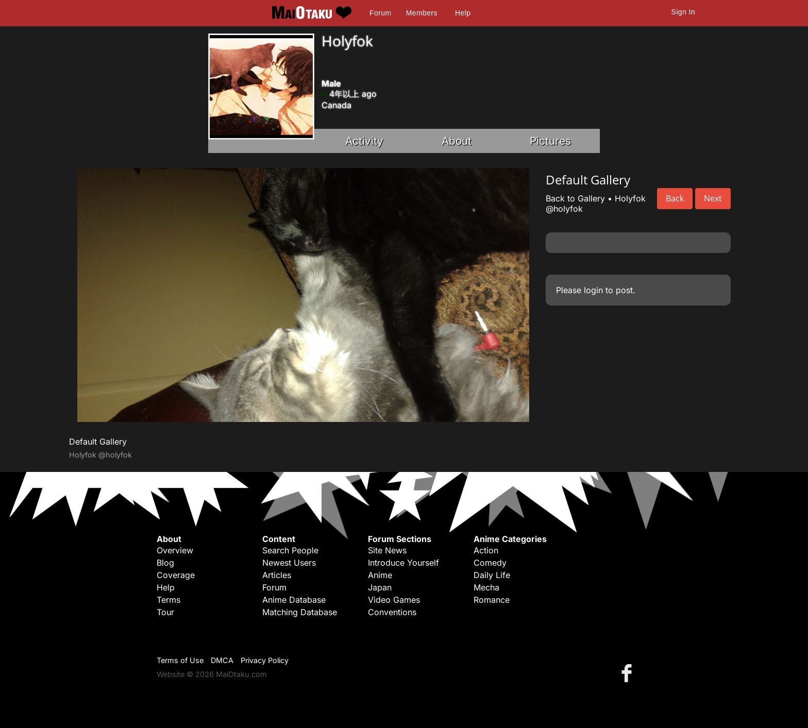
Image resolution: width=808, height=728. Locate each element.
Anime (380, 575)
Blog (165, 562)
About (457, 140)
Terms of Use (180, 660)
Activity (364, 140)
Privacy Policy (265, 660)
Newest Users (289, 562)
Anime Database (294, 600)
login (593, 290)
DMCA (222, 660)
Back (675, 198)
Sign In (683, 12)
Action (486, 550)
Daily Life (492, 575)
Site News (387, 550)
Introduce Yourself (403, 562)
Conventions (392, 612)
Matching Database (299, 612)
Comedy (490, 562)
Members (421, 13)
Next (713, 198)
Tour (165, 612)
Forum (380, 13)
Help (462, 13)
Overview (175, 550)
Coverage (176, 575)
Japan (380, 587)
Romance (492, 600)
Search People (290, 550)
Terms (168, 600)
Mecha (486, 587)
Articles (276, 575)
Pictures (550, 140)
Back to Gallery (575, 198)
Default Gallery (98, 441)
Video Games (394, 600)
